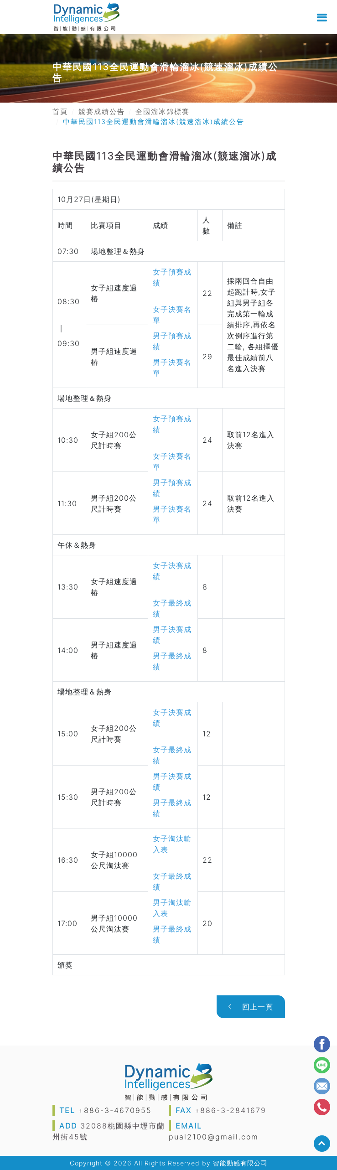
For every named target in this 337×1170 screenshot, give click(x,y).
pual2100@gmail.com (214, 1136)
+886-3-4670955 (115, 1110)
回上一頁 (250, 1006)
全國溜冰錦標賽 (162, 112)
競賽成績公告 (101, 112)
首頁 (60, 112)
